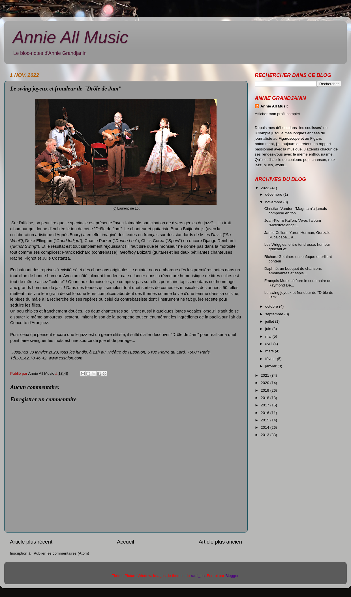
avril (269, 344)
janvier (271, 366)
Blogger (231, 576)
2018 (265, 398)
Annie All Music (70, 37)
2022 (265, 188)
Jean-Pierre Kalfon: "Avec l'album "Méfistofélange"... (292, 222)
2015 (265, 420)
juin (268, 329)
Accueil (125, 542)
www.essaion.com (65, 358)
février (271, 359)
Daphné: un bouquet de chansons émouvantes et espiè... (293, 270)
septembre (274, 314)
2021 (265, 375)
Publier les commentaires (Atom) (61, 553)
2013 (265, 435)
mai (269, 336)
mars (270, 351)
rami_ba (198, 576)
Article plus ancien (220, 542)
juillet (270, 321)
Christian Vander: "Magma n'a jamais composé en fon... (295, 210)
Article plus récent (31, 542)
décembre (274, 194)
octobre (272, 306)
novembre (274, 202)
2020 (265, 383)
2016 (265, 413)
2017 (265, 405)
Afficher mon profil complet (277, 114)
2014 (265, 427)
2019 (265, 390)
